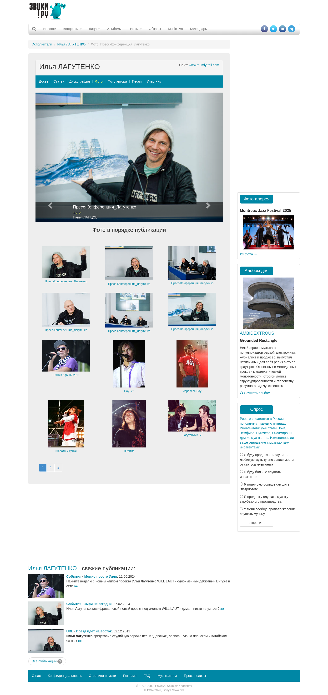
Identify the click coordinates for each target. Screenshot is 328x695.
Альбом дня (256, 270)
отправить (256, 523)
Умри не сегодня (98, 604)
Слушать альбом (255, 393)
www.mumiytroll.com (204, 65)
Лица (94, 29)
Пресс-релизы (195, 676)
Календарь (198, 29)
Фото (99, 81)
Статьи (58, 81)
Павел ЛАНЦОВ (85, 217)
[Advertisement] (164, 10)
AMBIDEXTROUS (257, 333)
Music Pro (175, 29)
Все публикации (47, 661)
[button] (49, 157)
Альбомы (114, 29)
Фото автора (117, 81)
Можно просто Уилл (100, 576)
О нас (36, 676)
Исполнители (42, 44)
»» (76, 586)
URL (69, 631)
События (73, 576)
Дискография (79, 81)
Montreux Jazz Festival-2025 (265, 210)
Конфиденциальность (65, 676)
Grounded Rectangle (258, 340)
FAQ (147, 676)
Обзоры (155, 29)
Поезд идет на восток (94, 631)
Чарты (135, 29)
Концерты (72, 29)
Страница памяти (102, 676)
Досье (44, 81)
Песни (136, 81)
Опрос (256, 409)
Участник (154, 81)
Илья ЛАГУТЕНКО (71, 44)
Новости (49, 29)
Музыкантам (167, 676)
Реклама (129, 676)
